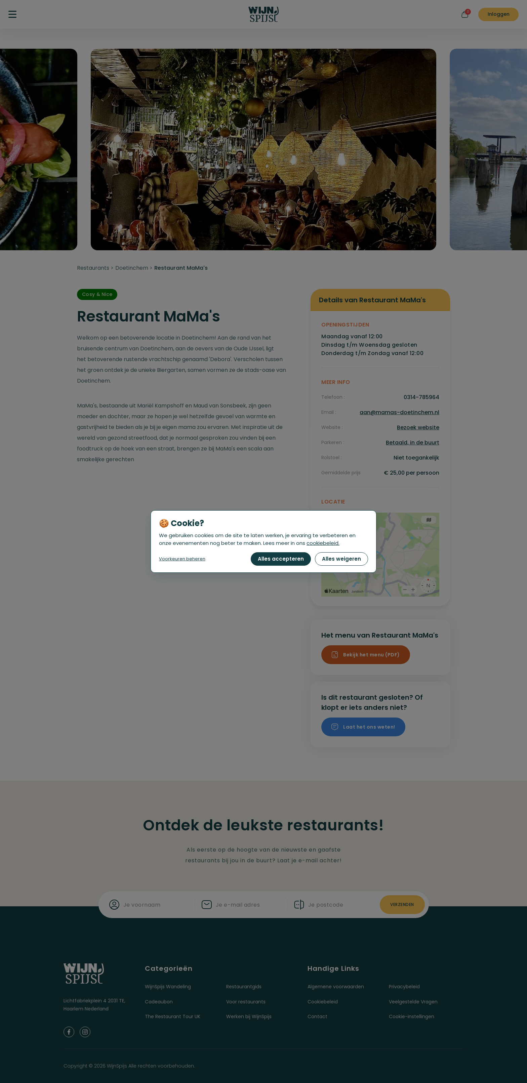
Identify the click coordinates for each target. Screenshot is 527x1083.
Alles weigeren (341, 558)
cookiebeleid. (323, 543)
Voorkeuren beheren (182, 559)
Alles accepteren (281, 558)
